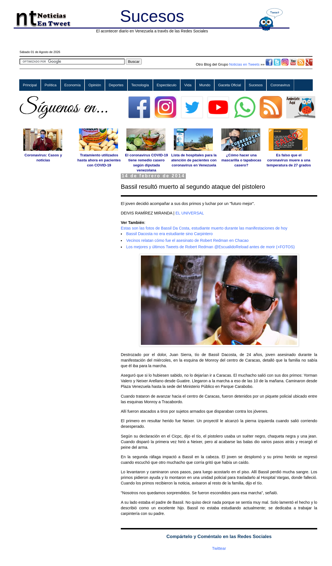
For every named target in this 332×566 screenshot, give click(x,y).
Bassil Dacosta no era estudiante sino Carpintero (169, 233)
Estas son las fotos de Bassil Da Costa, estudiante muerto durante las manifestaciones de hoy (204, 228)
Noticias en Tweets (244, 64)
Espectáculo (167, 85)
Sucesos (152, 16)
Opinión (94, 85)
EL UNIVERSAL (189, 213)
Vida (187, 85)
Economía (72, 85)
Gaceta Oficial (229, 85)
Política (51, 85)
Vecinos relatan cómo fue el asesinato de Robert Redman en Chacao (187, 240)
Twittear (219, 548)
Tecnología (140, 85)
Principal (30, 85)
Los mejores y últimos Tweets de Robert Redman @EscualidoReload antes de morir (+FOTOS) (210, 247)
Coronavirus (280, 85)
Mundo (204, 85)
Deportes (116, 85)
